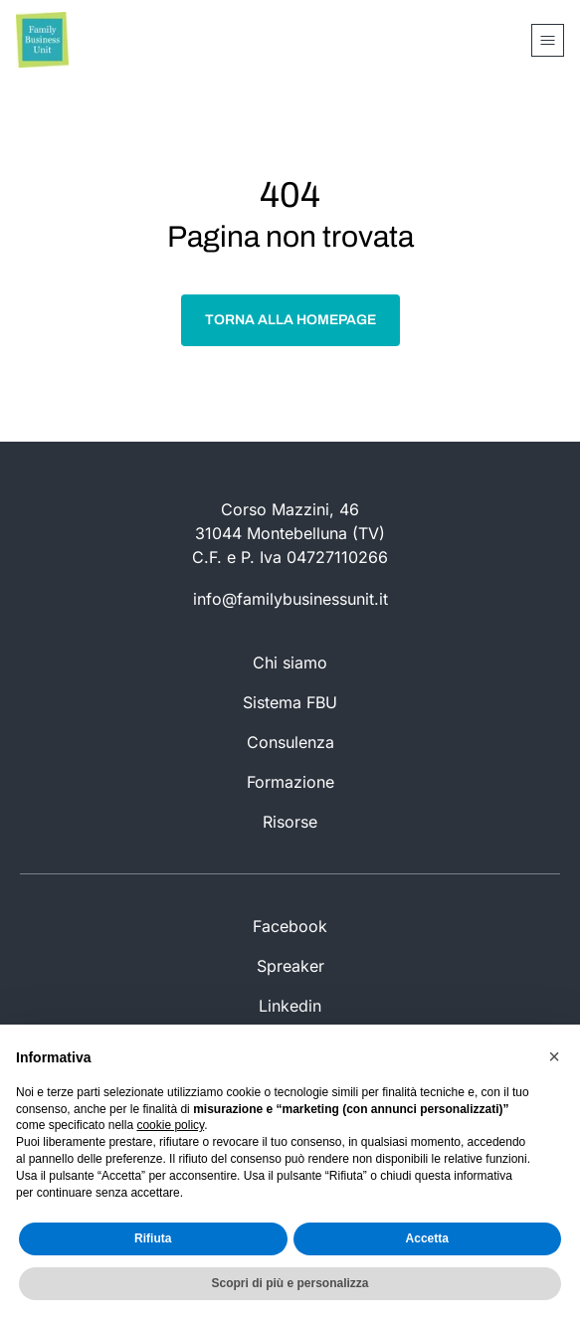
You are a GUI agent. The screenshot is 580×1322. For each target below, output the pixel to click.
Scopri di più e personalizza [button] (289, 1283)
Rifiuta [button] (152, 1238)
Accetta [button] (427, 1238)
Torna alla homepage (290, 319)
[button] (554, 1056)
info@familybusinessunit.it (290, 599)
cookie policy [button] (170, 1125)
